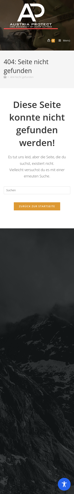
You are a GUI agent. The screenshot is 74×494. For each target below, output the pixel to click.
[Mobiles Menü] (63, 40)
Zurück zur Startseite (37, 206)
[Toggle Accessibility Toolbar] (64, 484)
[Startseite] (5, 77)
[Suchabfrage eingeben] (37, 190)
